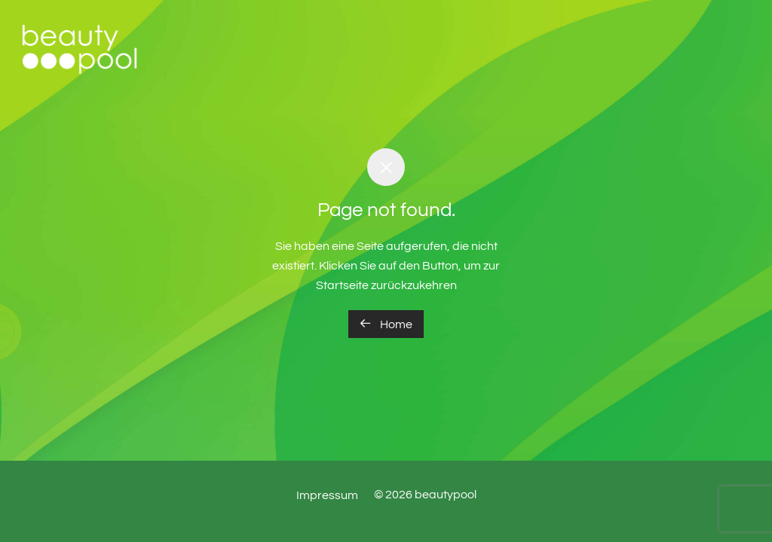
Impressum (327, 495)
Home (386, 323)
